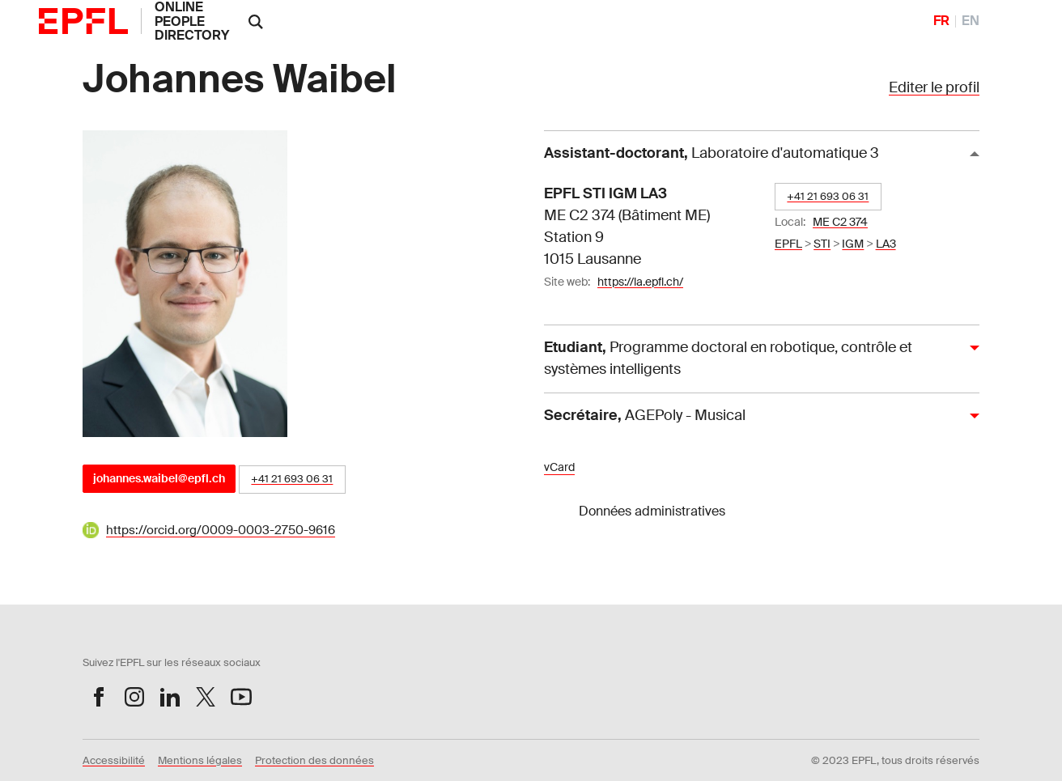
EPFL (788, 243)
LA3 (886, 243)
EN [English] (970, 20)
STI (821, 243)
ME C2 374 (840, 221)
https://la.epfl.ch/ (640, 281)
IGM (853, 243)
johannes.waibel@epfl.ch (159, 478)
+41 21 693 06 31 (292, 479)
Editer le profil (934, 87)
